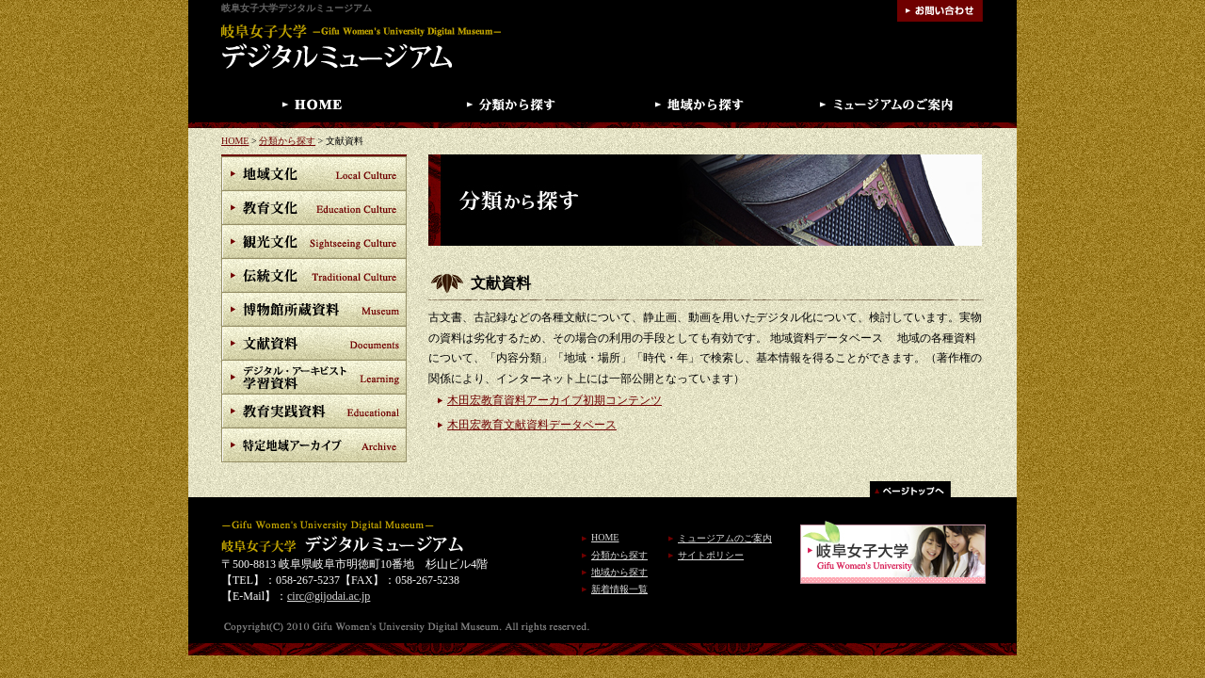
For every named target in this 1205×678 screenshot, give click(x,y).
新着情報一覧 (619, 589)
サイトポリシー (711, 555)
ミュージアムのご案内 (725, 538)
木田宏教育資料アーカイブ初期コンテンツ (554, 400)
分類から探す (287, 141)
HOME (235, 141)
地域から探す (619, 572)
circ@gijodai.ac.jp (328, 596)
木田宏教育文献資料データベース (532, 424)
